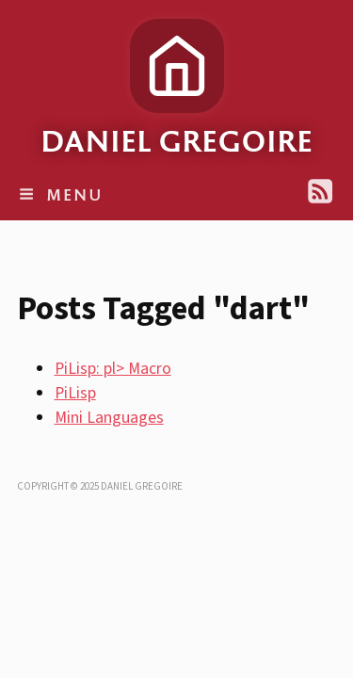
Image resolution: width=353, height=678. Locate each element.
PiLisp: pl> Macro (113, 368)
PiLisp (75, 393)
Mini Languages (109, 417)
